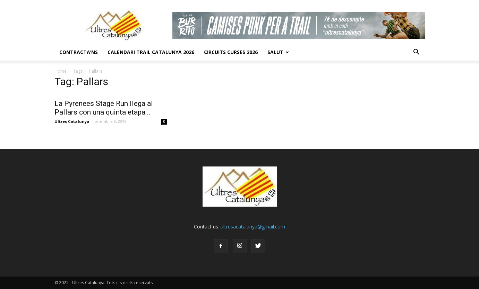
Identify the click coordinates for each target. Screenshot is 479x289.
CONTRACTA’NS (78, 52)
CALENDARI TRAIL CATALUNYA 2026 (151, 52)
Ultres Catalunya (71, 121)
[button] (416, 52)
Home (60, 71)
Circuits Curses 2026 (231, 52)
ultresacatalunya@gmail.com (253, 226)
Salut (278, 52)
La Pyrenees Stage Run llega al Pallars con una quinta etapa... (103, 107)
